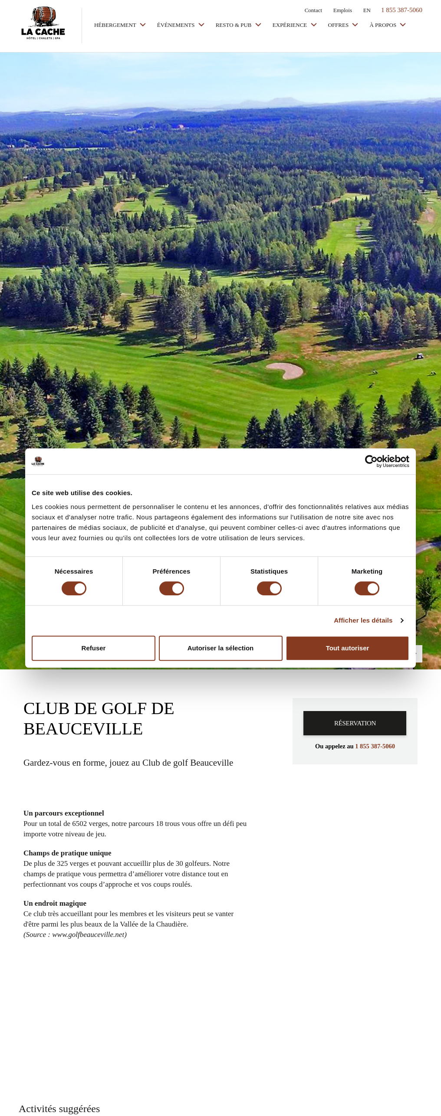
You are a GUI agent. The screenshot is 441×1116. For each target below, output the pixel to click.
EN (367, 10)
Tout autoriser (347, 648)
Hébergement (116, 25)
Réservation (355, 723)
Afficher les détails (363, 620)
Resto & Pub (234, 25)
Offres (339, 25)
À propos (383, 25)
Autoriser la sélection (221, 648)
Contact (313, 10)
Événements (176, 25)
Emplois (342, 10)
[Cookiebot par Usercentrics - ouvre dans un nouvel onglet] (371, 461)
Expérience (291, 25)
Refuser (94, 648)
